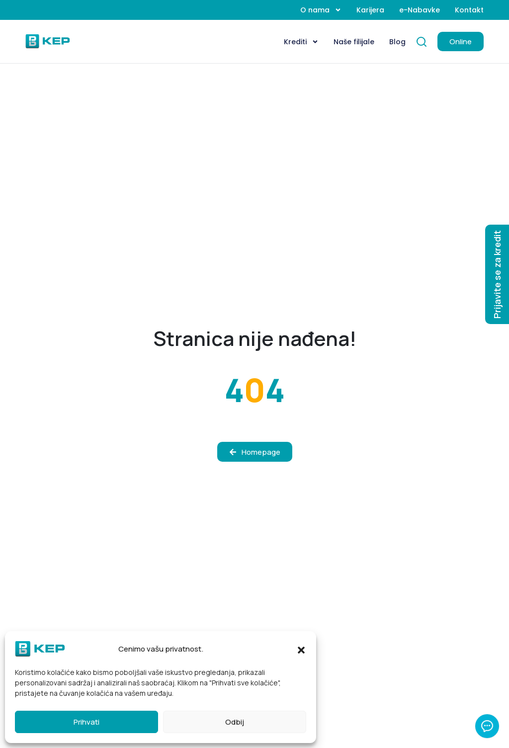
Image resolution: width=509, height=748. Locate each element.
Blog (397, 41)
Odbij (234, 722)
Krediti (301, 41)
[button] (301, 649)
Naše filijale (354, 41)
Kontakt (469, 9)
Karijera (370, 9)
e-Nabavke (419, 9)
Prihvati (86, 722)
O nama (320, 9)
